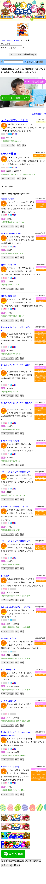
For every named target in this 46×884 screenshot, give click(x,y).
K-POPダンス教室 (40, 340)
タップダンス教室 (40, 342)
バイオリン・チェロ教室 (38, 774)
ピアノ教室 (38, 772)
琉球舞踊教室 (41, 581)
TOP (3, 40)
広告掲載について (39, 114)
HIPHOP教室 (40, 335)
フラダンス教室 (41, 737)
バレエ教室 (41, 204)
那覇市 (16, 40)
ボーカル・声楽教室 (39, 155)
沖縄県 (9, 40)
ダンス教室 (41, 238)
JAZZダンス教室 (40, 337)
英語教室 (40, 206)
